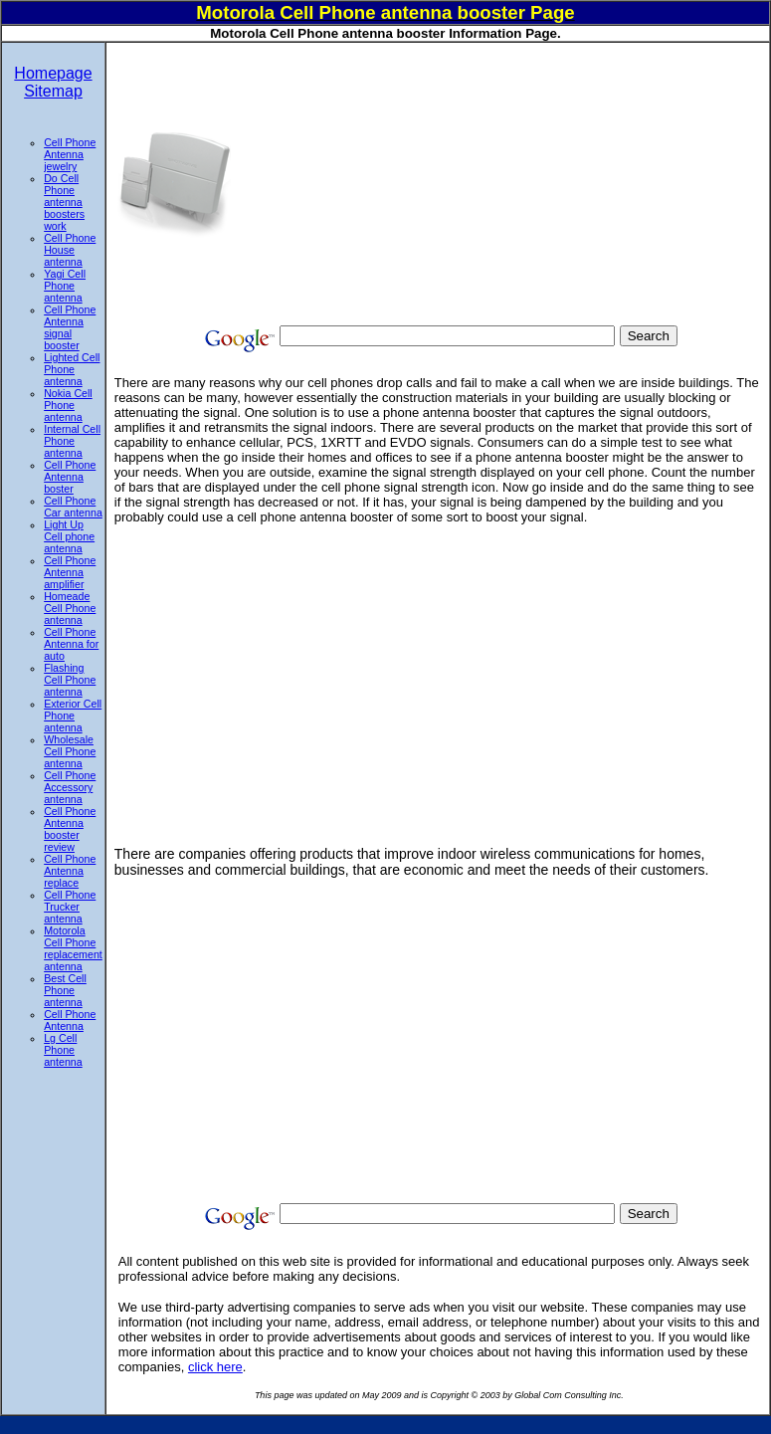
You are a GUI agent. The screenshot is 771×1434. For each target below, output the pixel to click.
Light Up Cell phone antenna (69, 536)
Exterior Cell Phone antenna (72, 715)
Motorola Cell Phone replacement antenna (73, 948)
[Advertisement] (499, 182)
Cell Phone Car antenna (73, 506)
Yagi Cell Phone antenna (65, 286)
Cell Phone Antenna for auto (71, 644)
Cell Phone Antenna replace (70, 871)
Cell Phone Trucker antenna (70, 906)
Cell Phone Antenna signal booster (70, 327)
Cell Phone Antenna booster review (70, 829)
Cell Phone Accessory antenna (70, 787)
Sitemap (53, 91)
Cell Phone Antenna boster (70, 477)
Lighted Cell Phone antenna (71, 369)
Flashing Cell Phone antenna (70, 680)
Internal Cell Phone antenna (72, 441)
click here (215, 1366)
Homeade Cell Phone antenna (70, 608)
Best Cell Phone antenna (65, 990)
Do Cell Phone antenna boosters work (64, 202)
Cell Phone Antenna (70, 1020)
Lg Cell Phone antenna (63, 1050)
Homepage (53, 73)
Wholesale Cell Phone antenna (70, 751)
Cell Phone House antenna (70, 250)
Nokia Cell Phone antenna (68, 405)
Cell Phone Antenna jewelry (70, 154)
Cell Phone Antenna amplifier (70, 572)
